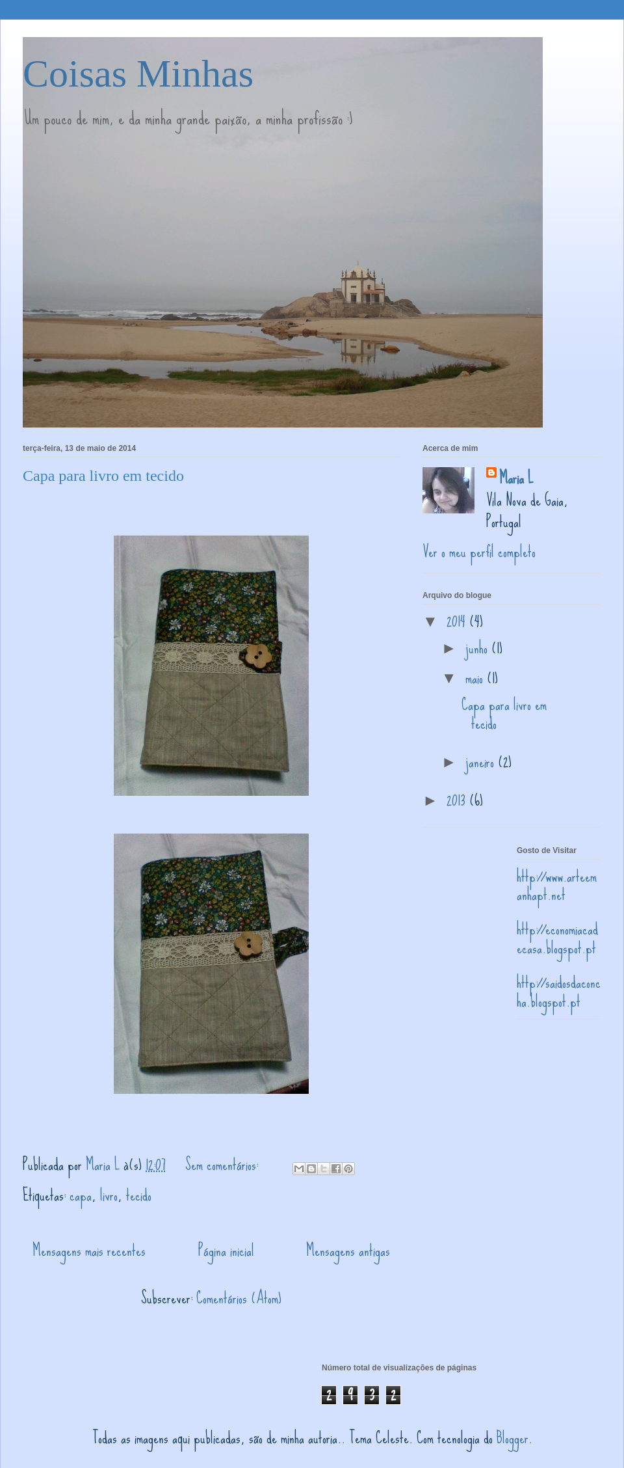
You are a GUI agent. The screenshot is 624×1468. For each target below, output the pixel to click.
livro (109, 1195)
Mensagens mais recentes (89, 1250)
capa (81, 1195)
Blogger (512, 1437)
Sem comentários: (223, 1164)
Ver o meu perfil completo (479, 551)
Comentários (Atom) (238, 1298)
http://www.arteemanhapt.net (557, 885)
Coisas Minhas (138, 73)
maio (476, 677)
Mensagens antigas (348, 1250)
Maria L (516, 478)
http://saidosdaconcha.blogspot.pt (559, 991)
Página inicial (226, 1250)
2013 (458, 800)
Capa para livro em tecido (103, 475)
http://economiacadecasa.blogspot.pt (557, 938)
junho (478, 647)
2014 (458, 621)
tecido (138, 1195)
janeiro (481, 761)
